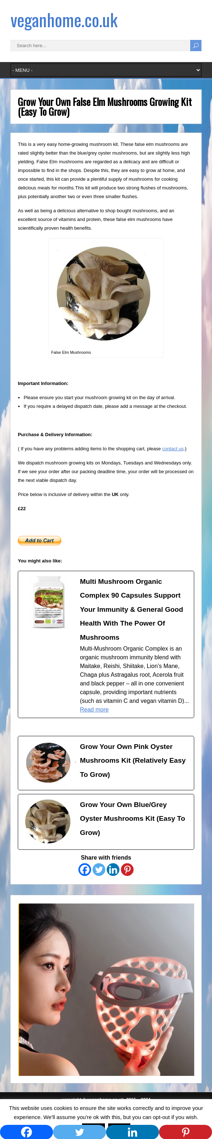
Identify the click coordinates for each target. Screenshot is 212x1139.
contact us (173, 448)
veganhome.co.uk (64, 19)
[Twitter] (99, 869)
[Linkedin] (113, 869)
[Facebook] (84, 869)
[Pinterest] (127, 869)
